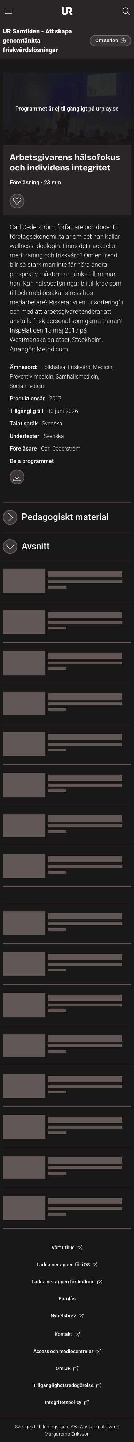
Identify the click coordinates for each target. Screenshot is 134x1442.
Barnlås (67, 1298)
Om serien (110, 40)
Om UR (67, 1368)
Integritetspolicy (67, 1402)
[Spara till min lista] (17, 201)
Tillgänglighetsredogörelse (67, 1385)
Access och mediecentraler (67, 1351)
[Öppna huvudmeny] (8, 11)
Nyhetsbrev (67, 1315)
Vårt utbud (67, 1247)
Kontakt (67, 1334)
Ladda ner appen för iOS (67, 1264)
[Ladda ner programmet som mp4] (17, 477)
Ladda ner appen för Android (67, 1281)
